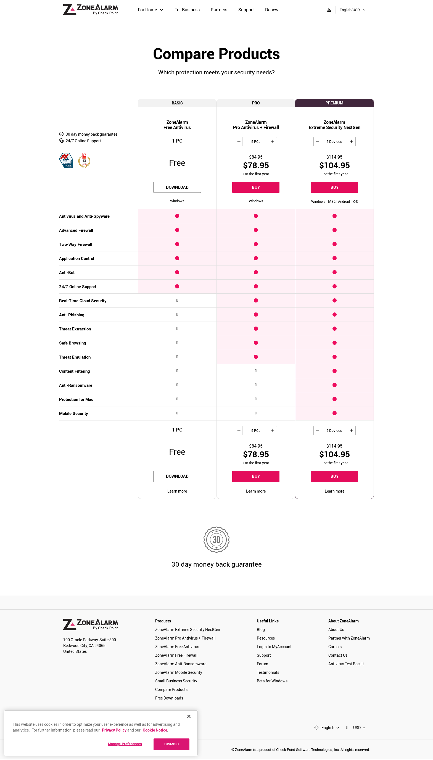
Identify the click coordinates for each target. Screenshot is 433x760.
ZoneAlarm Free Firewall (176, 655)
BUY (256, 188)
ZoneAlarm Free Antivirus (177, 647)
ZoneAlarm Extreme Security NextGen (187, 630)
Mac (332, 201)
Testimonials (268, 672)
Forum (262, 664)
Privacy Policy (114, 730)
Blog (261, 630)
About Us (336, 630)
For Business (187, 10)
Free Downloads (169, 698)
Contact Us (337, 655)
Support (246, 10)
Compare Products (171, 690)
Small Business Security (176, 681)
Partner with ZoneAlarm (349, 638)
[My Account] (329, 9)
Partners (219, 10)
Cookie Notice (155, 730)
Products (163, 621)
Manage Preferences (125, 743)
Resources (266, 638)
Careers (335, 647)
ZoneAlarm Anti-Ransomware (180, 664)
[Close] (189, 716)
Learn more (177, 491)
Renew (271, 10)
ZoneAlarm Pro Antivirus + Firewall (185, 638)
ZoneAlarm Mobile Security (178, 672)
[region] (101, 733)
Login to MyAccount (274, 647)
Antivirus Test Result (346, 664)
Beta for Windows (272, 681)
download (177, 188)
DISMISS (171, 743)
